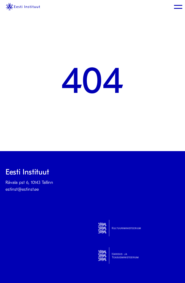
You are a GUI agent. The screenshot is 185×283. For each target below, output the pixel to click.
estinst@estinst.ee (22, 189)
